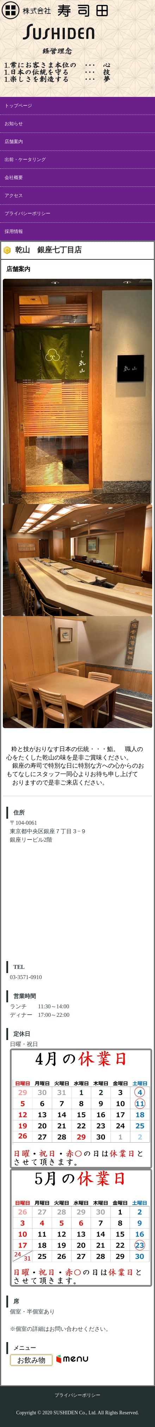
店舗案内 (14, 141)
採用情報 (14, 231)
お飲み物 (31, 1360)
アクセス (14, 195)
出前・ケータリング (25, 159)
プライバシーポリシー (27, 213)
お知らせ (14, 123)
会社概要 (14, 177)
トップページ (18, 105)
